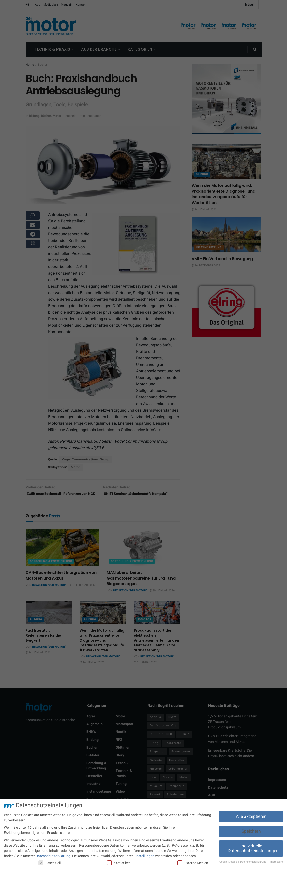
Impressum (276, 862)
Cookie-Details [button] (228, 862)
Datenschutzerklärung (53, 856)
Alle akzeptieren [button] (251, 816)
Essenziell (49, 863)
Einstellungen (144, 856)
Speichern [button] (251, 831)
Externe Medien (192, 863)
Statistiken (119, 863)
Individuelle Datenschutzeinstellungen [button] (253, 848)
